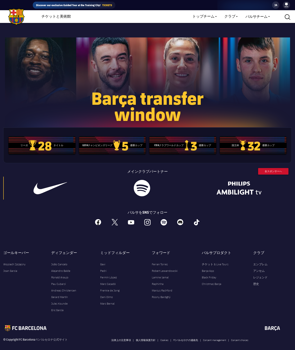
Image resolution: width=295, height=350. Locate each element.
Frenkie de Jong (109, 285)
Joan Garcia (10, 266)
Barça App (208, 266)
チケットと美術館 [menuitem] (56, 16)
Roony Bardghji (161, 292)
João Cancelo (59, 259)
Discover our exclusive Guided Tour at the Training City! (74, 5)
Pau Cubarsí (58, 279)
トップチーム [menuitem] (203, 16)
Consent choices (239, 335)
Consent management (214, 335)
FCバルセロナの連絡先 (185, 335)
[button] (287, 16)
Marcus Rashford (162, 285)
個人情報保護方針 (145, 335)
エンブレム (260, 259)
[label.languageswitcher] (275, 5)
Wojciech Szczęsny (14, 259)
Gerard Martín (59, 292)
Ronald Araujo (59, 272)
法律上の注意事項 (121, 335)
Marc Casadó (108, 279)
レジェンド (260, 272)
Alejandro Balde (60, 266)
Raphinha (157, 279)
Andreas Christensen (63, 285)
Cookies (164, 335)
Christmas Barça (211, 279)
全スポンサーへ (273, 166)
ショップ (90, 17)
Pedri (103, 266)
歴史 (256, 279)
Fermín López (108, 272)
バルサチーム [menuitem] (256, 17)
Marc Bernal (107, 298)
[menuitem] (286, 4)
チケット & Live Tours (215, 259)
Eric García (57, 305)
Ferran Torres (160, 259)
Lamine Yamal (160, 272)
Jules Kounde (59, 298)
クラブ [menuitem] (229, 16)
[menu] (286, 5)
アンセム (259, 266)
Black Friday (209, 272)
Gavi (102, 259)
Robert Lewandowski (165, 266)
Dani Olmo (106, 292)
